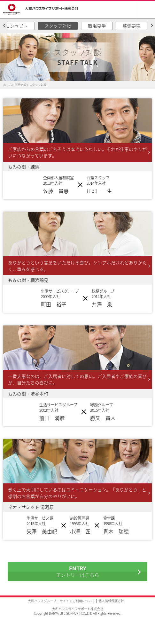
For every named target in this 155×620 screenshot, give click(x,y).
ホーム (7, 84)
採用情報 (20, 84)
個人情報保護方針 (111, 600)
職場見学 (97, 26)
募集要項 (131, 26)
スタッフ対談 (57, 26)
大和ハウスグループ (42, 600)
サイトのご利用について (77, 600)
